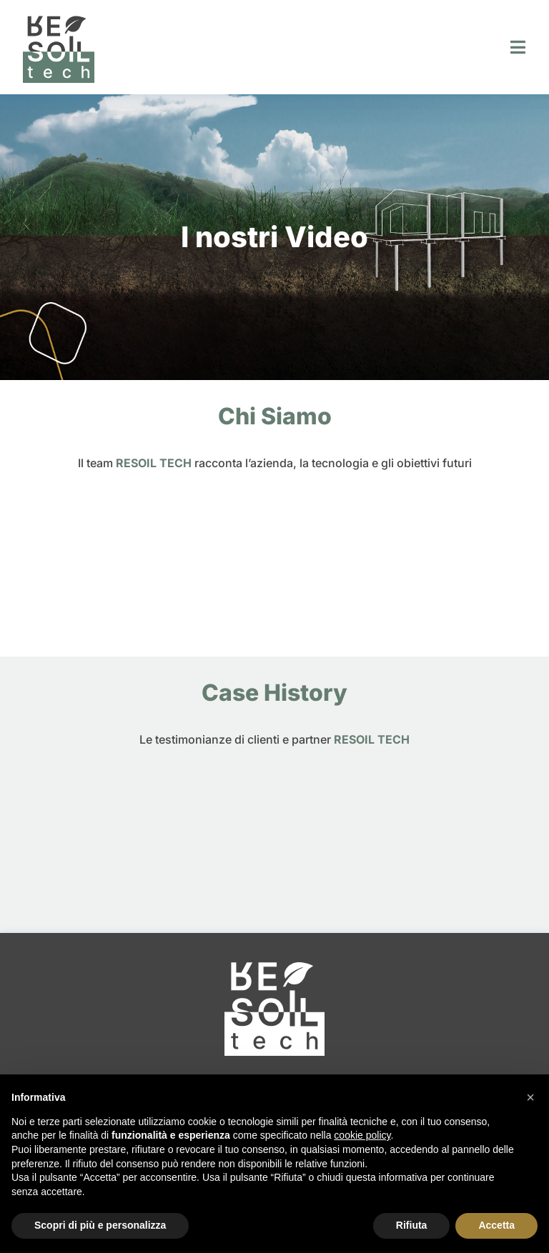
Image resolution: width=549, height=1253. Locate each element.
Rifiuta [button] (411, 1225)
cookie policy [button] (362, 1135)
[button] (530, 1097)
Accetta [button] (496, 1225)
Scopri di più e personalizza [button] (100, 1225)
